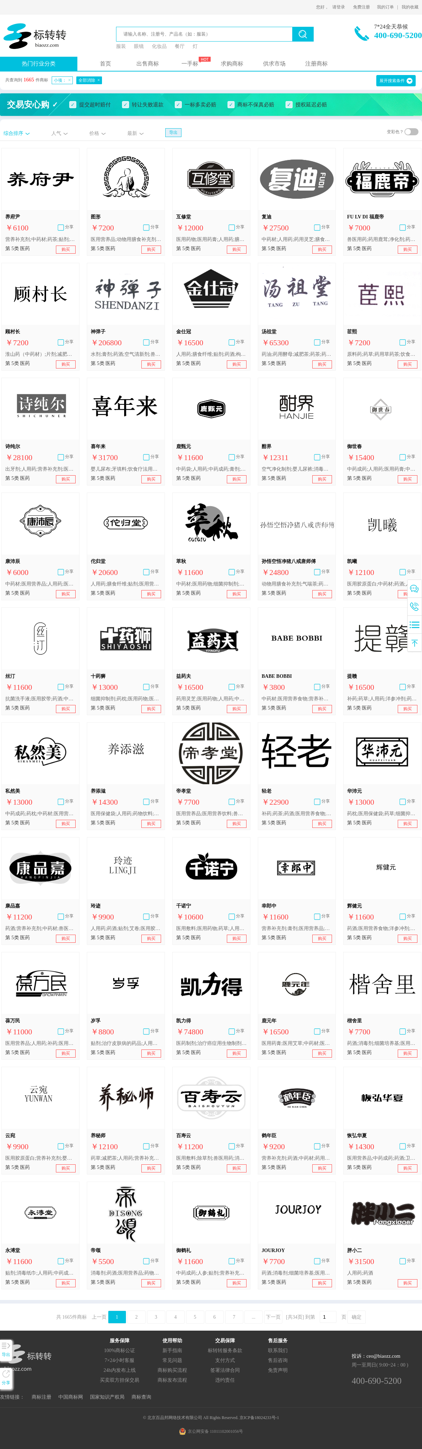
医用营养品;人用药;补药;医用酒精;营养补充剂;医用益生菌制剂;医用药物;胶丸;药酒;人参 (40, 1043)
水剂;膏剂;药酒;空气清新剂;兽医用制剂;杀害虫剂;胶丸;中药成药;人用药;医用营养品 (126, 354)
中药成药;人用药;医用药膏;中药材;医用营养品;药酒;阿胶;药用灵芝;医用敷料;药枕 (382, 469)
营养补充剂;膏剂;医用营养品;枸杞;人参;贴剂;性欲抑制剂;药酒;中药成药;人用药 (297, 928)
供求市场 (274, 64)
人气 (56, 133)
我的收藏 (410, 7)
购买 (66, 249)
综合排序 (13, 133)
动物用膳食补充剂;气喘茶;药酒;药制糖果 (297, 584)
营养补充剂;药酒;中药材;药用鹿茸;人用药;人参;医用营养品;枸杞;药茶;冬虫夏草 (297, 1158)
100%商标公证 (119, 1350)
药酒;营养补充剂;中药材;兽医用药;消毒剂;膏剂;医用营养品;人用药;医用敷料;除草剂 (40, 928)
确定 (357, 1317)
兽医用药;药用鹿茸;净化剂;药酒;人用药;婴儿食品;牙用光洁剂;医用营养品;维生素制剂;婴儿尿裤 (382, 239)
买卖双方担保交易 (119, 1380)
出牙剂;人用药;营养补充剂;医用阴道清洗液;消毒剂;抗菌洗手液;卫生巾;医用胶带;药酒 (40, 469)
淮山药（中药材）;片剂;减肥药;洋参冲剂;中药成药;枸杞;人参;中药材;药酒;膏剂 (40, 354)
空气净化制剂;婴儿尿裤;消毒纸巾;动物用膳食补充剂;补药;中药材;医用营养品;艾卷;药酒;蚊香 (297, 469)
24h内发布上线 (120, 1370)
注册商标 (316, 64)
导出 (173, 132)
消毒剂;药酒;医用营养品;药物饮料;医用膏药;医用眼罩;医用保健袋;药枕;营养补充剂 (126, 1273)
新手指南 (172, 1350)
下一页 (273, 1317)
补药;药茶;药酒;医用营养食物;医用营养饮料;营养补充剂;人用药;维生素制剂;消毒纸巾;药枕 (297, 813)
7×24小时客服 (120, 1360)
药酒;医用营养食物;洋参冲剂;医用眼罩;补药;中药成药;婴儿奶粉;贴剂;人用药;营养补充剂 (382, 928)
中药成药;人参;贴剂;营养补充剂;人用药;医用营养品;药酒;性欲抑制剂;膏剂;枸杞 (211, 1273)
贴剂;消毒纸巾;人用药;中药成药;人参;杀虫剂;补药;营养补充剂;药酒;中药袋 (40, 1273)
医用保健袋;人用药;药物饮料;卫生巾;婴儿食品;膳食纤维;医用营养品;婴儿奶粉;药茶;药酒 (126, 813)
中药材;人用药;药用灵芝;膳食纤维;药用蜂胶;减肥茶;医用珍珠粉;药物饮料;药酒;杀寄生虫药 (297, 239)
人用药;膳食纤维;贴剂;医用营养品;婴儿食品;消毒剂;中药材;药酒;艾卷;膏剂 (126, 584)
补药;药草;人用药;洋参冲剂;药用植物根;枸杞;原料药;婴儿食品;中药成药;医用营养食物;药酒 (382, 698)
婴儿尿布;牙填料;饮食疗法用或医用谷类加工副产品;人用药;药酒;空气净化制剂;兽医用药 (126, 469)
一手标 (189, 64)
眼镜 (139, 46)
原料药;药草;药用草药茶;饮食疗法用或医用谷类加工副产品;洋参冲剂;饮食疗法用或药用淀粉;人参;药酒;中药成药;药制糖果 (382, 354)
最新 (132, 133)
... (254, 1317)
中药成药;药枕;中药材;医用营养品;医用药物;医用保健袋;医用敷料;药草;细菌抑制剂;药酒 (40, 813)
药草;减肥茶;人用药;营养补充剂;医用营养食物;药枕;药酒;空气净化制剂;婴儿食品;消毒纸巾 (126, 1158)
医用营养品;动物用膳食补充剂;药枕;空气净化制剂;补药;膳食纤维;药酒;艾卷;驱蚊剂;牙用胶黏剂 (126, 239)
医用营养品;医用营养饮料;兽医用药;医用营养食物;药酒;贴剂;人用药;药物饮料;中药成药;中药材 (211, 813)
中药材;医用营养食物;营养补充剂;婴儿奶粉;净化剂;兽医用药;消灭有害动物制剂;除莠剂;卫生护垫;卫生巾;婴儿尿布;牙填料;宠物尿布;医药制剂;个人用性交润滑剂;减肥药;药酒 (297, 698)
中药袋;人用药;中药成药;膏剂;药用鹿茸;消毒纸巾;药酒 (211, 469)
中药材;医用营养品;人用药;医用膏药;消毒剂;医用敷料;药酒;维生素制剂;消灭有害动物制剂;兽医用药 (40, 584)
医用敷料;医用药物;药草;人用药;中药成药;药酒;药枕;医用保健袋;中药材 (211, 928)
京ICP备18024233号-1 (259, 1417)
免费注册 (361, 7)
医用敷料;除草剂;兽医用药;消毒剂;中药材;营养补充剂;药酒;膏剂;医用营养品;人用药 (211, 1158)
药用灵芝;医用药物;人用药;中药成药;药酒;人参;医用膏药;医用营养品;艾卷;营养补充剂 (211, 698)
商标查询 (141, 1397)
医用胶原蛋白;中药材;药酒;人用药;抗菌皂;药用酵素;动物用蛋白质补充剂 (382, 584)
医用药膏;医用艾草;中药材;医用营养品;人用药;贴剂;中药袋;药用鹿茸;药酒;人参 (297, 1043)
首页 (105, 64)
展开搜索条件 (392, 80)
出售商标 (147, 64)
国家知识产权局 (107, 1397)
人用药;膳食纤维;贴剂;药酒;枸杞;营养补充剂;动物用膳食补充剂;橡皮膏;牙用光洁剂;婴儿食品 (211, 354)
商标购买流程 (172, 1370)
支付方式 (225, 1360)
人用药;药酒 (360, 1273)
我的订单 (385, 7)
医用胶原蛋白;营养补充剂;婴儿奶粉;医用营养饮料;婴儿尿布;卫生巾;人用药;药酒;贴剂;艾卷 (40, 1158)
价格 (94, 133)
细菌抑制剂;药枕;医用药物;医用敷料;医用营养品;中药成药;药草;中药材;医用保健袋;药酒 (126, 698)
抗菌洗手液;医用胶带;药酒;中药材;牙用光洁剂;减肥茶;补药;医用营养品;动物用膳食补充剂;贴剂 (40, 698)
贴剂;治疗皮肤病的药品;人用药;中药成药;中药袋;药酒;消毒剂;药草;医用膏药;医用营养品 (126, 1043)
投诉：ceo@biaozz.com (376, 1356)
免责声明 (278, 1370)
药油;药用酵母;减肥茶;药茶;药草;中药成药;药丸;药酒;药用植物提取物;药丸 (297, 354)
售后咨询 (278, 1360)
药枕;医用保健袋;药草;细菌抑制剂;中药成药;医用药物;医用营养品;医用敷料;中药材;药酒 (382, 813)
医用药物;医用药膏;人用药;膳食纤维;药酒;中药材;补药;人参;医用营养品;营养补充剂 (211, 239)
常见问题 (172, 1360)
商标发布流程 (172, 1380)
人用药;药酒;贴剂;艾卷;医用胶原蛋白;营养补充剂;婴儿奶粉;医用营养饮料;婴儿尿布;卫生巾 (126, 928)
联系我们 (278, 1350)
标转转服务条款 (225, 1350)
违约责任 (225, 1380)
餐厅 (180, 46)
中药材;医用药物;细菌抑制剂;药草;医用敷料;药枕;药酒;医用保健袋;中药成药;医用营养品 (211, 584)
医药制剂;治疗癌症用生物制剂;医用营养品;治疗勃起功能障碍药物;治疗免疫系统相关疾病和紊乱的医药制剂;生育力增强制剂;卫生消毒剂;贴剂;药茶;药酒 (211, 1043)
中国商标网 (70, 1397)
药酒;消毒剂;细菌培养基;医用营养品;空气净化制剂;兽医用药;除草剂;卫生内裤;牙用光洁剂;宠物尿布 (382, 1043)
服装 (121, 46)
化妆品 (159, 46)
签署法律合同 (225, 1370)
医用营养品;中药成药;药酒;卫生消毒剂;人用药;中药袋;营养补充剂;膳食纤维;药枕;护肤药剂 (382, 1158)
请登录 (338, 7)
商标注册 (41, 1397)
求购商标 (232, 64)
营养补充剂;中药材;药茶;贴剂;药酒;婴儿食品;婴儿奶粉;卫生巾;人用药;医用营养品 (40, 239)
